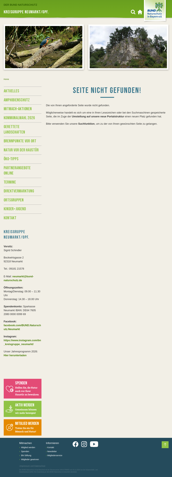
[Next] (165, 48)
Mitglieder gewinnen (30, 459)
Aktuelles (11, 91)
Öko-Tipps (11, 159)
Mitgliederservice (54, 455)
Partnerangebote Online (17, 170)
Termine (10, 182)
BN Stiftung (26, 455)
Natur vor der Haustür (21, 150)
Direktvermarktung (19, 191)
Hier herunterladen (15, 355)
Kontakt (10, 218)
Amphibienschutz (17, 100)
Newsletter (52, 451)
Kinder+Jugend (15, 209)
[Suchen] (133, 12)
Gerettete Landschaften (14, 129)
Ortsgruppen (14, 200)
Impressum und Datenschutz (32, 466)
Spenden (25, 451)
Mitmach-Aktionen (18, 108)
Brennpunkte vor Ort (20, 141)
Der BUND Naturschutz (20, 4)
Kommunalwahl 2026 (19, 118)
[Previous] (7, 48)
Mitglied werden (28, 447)
